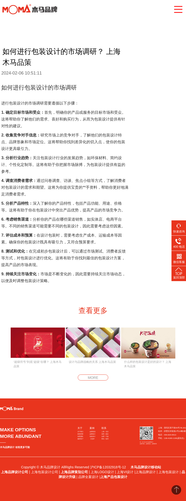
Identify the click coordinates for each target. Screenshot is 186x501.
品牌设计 (92, 434)
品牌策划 (92, 431)
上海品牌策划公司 (74, 472)
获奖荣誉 (80, 434)
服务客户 (80, 439)
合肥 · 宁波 (104, 436)
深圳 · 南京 (104, 434)
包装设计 (92, 436)
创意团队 (80, 436)
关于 (80, 428)
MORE (93, 378)
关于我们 (80, 431)
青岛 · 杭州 (104, 439)
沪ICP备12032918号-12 (108, 467)
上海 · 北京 (104, 431)
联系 (103, 428)
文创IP (92, 439)
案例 (92, 428)
